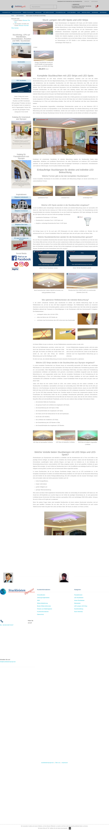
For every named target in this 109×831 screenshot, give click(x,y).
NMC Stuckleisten (21, 80)
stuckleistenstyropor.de (47, 762)
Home (12, 15)
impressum (65, 762)
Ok (70, 828)
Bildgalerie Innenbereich (21, 210)
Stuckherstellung (78, 609)
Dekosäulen (77, 603)
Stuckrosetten (21, 62)
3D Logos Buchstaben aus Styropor (21, 239)
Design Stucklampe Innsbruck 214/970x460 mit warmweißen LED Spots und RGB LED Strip (43, 64)
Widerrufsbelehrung (42, 603)
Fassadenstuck (78, 595)
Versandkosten (41, 595)
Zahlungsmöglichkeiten (43, 597)
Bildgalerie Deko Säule (21, 224)
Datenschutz (40, 614)
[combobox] (43, 7)
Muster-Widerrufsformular (44, 606)
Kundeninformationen (43, 611)
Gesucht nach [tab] (15, 18)
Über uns (57, 762)
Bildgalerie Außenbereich (21, 197)
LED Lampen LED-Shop (80, 606)
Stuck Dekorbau (78, 611)
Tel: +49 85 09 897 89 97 (6, 625)
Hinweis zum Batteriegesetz (44, 609)
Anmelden (86, 1)
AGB (38, 600)
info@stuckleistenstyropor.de (8, 661)
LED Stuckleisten (20, 15)
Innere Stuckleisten (79, 600)
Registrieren (94, 1)
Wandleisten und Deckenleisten (21, 43)
